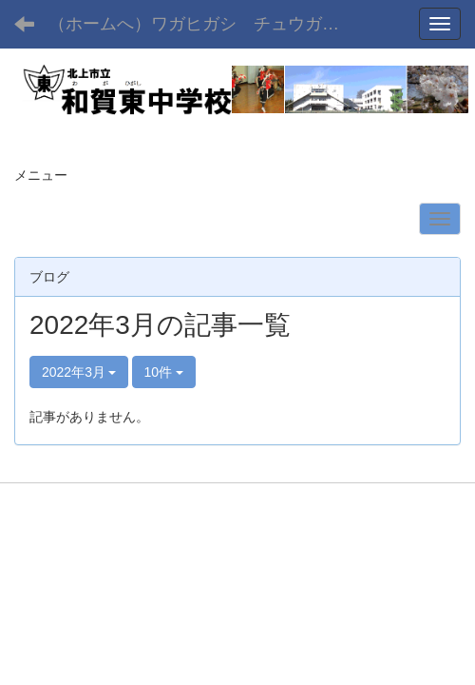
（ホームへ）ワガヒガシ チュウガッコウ (207, 23)
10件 (163, 372)
